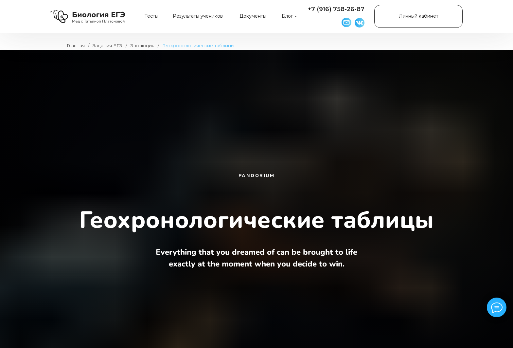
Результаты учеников (198, 16)
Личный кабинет (418, 16)
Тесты (151, 16)
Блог (287, 16)
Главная (76, 45)
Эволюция (142, 45)
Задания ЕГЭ (107, 45)
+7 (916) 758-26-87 (336, 9)
